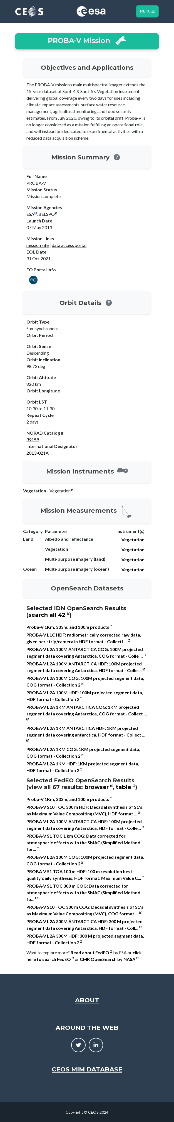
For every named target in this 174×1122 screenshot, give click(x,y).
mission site (37, 245)
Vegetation (133, 539)
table (125, 787)
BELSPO (46, 214)
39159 (32, 439)
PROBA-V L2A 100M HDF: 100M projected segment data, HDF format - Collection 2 (84, 696)
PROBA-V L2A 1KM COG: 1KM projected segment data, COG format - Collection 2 (83, 752)
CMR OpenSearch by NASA (109, 959)
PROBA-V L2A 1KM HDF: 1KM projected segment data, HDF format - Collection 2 (82, 767)
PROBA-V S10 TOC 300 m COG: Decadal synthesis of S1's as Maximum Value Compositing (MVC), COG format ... (84, 910)
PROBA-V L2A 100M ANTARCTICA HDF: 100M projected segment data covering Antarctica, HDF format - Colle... (85, 825)
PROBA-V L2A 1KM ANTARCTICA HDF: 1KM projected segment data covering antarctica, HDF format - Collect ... (85, 733)
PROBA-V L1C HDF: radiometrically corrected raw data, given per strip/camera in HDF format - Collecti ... (83, 638)
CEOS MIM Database (87, 1069)
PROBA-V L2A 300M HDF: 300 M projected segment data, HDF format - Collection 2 (85, 939)
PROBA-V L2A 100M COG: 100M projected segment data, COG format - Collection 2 (85, 681)
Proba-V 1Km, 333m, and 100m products (69, 627)
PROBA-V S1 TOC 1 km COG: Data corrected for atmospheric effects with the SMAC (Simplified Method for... (83, 842)
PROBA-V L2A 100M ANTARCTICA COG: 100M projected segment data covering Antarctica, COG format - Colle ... (86, 652)
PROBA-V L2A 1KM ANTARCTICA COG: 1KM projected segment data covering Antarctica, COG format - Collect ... (86, 712)
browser (98, 787)
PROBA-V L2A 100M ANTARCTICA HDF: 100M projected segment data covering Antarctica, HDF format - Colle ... (85, 667)
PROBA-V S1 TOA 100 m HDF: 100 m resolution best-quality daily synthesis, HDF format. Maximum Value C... (85, 875)
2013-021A (37, 452)
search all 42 (48, 615)
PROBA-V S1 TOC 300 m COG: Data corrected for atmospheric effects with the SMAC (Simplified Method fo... (83, 892)
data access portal (69, 245)
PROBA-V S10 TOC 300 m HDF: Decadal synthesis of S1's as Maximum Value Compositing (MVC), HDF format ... (84, 810)
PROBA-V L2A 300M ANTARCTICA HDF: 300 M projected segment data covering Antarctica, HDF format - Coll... (84, 925)
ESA (30, 214)
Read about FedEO (91, 952)
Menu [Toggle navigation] (147, 11)
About (87, 1000)
